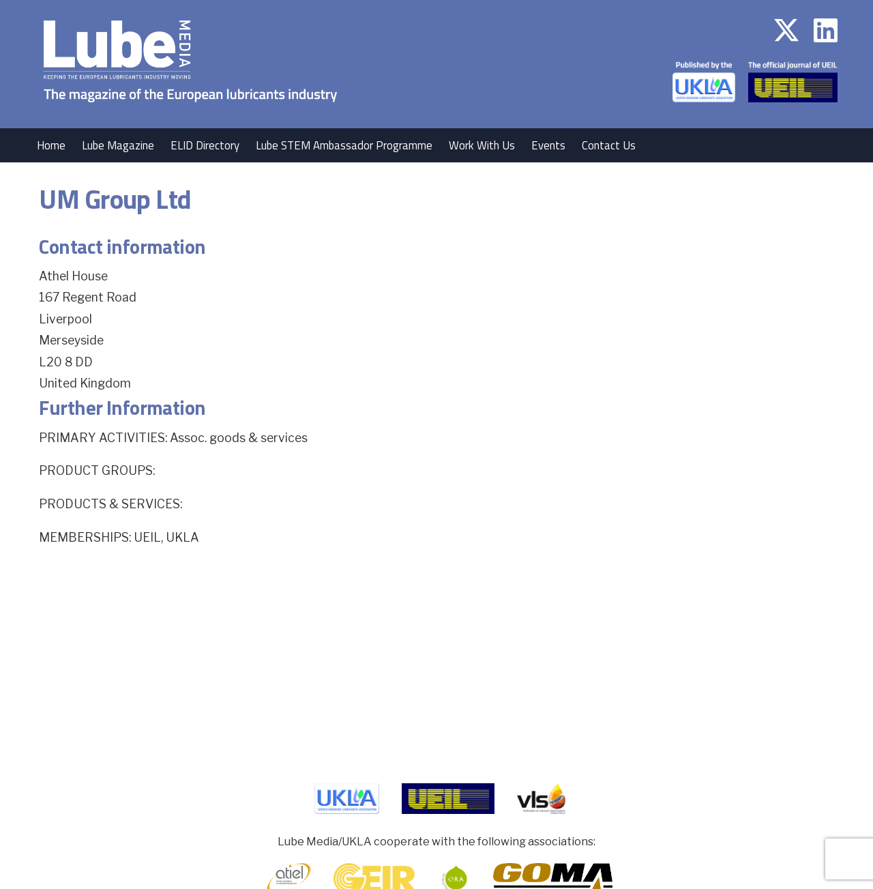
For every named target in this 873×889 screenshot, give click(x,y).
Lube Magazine (118, 145)
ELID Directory (205, 145)
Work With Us (482, 145)
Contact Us (609, 145)
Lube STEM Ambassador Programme (344, 145)
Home (51, 145)
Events (548, 145)
